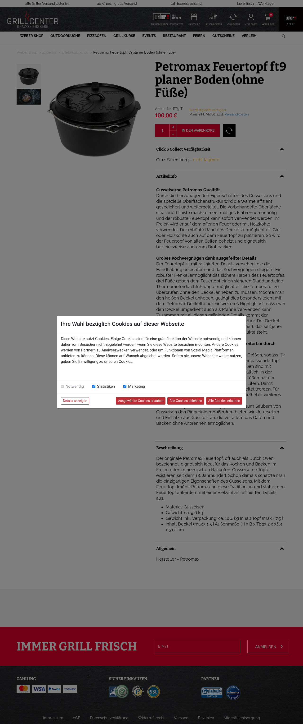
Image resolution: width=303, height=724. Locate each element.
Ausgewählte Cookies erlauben (140, 401)
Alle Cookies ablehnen (185, 401)
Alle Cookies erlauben (224, 401)
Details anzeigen (75, 401)
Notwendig (75, 386)
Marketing (136, 386)
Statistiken (106, 386)
